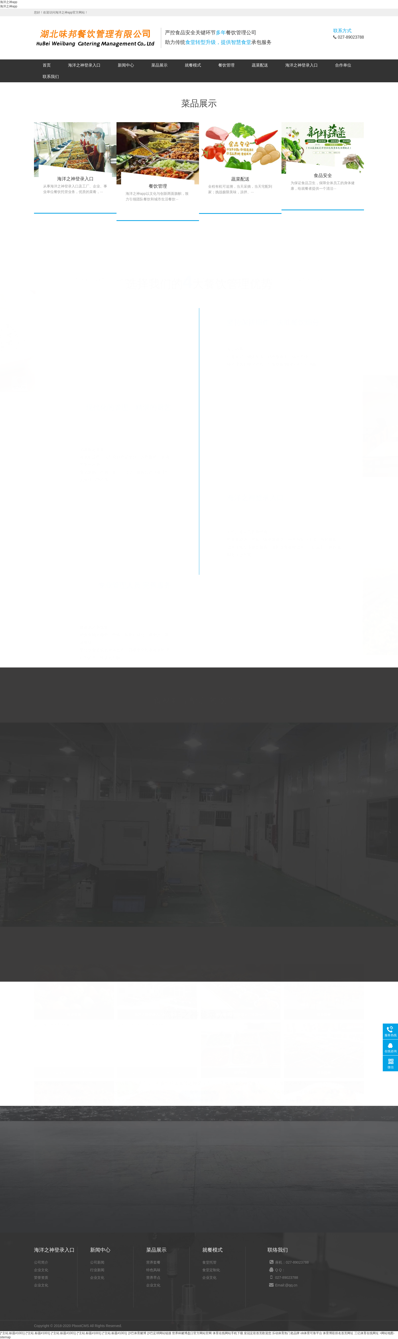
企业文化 (41, 1270)
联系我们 (51, 76)
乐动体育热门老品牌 (286, 1333)
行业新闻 (97, 1270)
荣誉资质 (41, 1278)
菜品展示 (159, 65)
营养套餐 (153, 1262)
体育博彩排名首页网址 (338, 1333)
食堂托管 (209, 1262)
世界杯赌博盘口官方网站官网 (192, 1333)
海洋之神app (8, 2)
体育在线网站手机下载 (228, 1333)
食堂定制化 (211, 1270)
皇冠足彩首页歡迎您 (257, 1333)
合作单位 (343, 65)
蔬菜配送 (260, 65)
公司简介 (41, 1262)
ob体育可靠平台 (311, 1333)
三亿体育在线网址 (366, 1333)
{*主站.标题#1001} (12, 1333)
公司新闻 (97, 1262)
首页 (47, 65)
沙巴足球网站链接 (159, 1333)
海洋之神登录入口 (84, 65)
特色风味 (153, 1270)
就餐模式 (193, 65)
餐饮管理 (226, 65)
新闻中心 (126, 65)
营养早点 (153, 1278)
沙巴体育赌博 (137, 1333)
